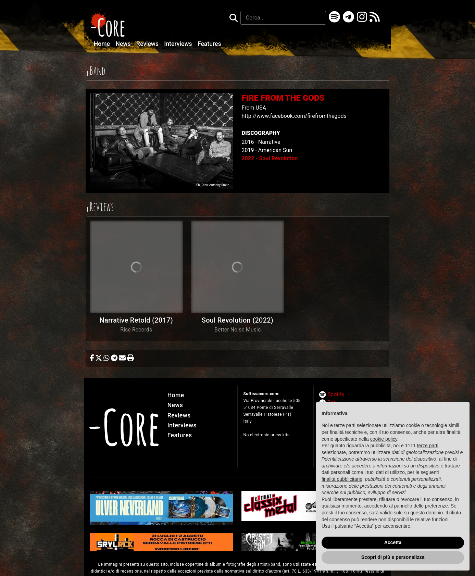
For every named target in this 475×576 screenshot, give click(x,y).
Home (103, 43)
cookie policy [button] (383, 439)
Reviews (148, 43)
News (123, 43)
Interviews (178, 43)
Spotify (336, 394)
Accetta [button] (393, 542)
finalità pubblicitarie (342, 479)
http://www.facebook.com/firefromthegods (293, 116)
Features (209, 43)
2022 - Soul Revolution (269, 158)
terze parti (427, 445)
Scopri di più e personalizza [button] (392, 557)
